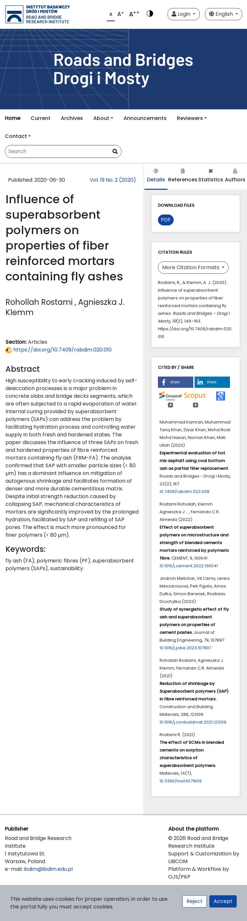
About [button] (101, 118)
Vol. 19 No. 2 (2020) (113, 180)
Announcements (145, 118)
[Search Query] (63, 151)
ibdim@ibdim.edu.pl (48, 869)
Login (182, 14)
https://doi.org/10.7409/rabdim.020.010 (58, 349)
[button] (175, 382)
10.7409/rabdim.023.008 (184, 491)
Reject (195, 901)
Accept (223, 901)
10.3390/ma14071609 (181, 781)
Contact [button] (16, 136)
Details (156, 176)
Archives (72, 118)
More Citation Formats (191, 267)
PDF (166, 219)
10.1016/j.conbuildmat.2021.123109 (193, 722)
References (182, 176)
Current (40, 118)
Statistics (210, 176)
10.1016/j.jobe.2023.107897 (185, 648)
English (221, 14)
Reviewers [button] (190, 118)
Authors (235, 176)
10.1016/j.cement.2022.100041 (189, 566)
